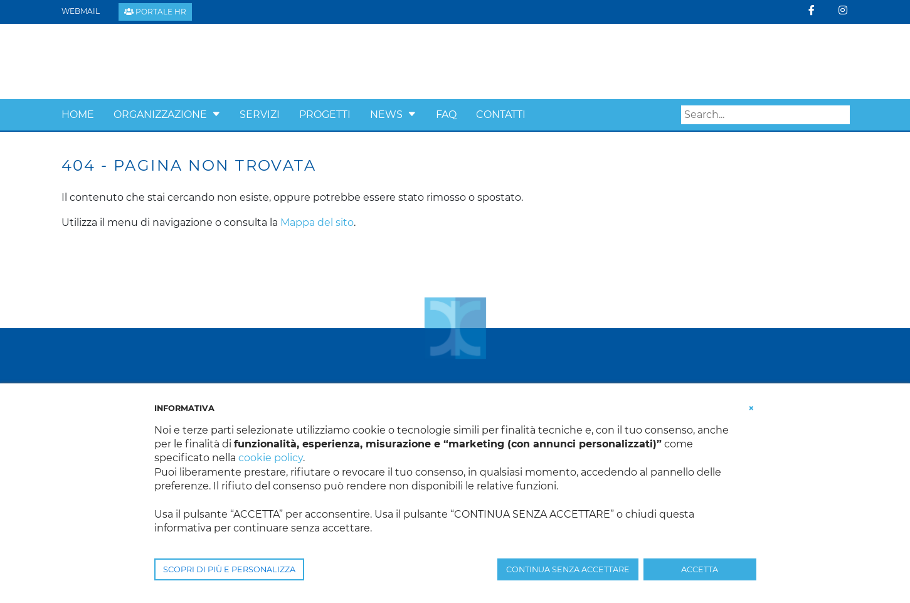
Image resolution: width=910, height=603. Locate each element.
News (386, 114)
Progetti (325, 114)
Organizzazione (160, 114)
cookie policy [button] (270, 458)
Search (840, 115)
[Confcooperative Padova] (159, 61)
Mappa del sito (317, 222)
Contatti (501, 114)
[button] (216, 114)
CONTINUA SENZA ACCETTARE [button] (568, 569)
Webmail (80, 11)
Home (77, 114)
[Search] (765, 114)
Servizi (260, 114)
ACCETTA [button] (699, 569)
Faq (446, 114)
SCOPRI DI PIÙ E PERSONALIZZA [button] (229, 569)
